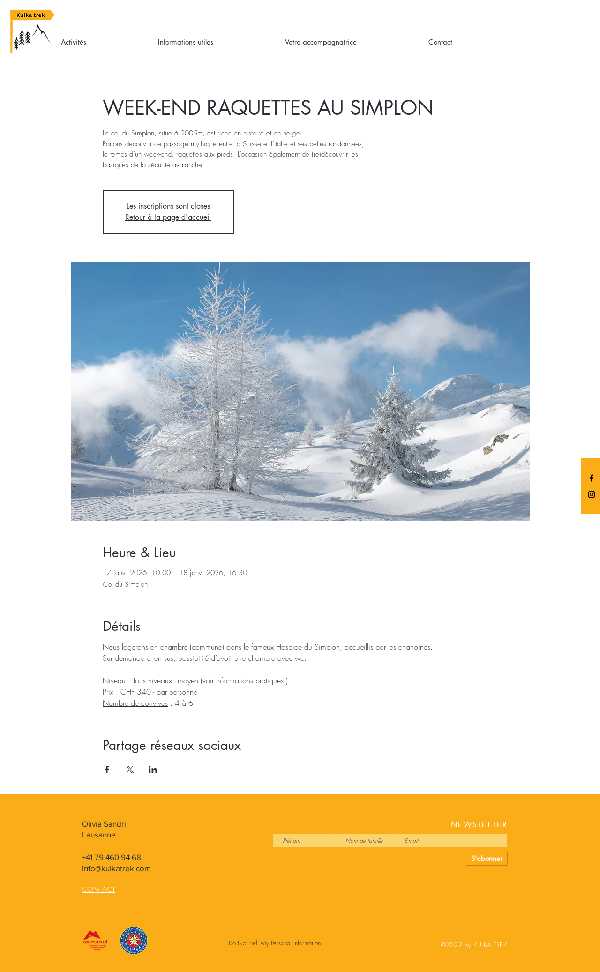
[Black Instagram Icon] (591, 494)
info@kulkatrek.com (116, 868)
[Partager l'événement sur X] (130, 769)
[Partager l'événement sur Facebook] (107, 769)
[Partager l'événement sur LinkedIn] (153, 769)
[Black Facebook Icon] (591, 478)
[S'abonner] (487, 859)
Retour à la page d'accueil (168, 217)
